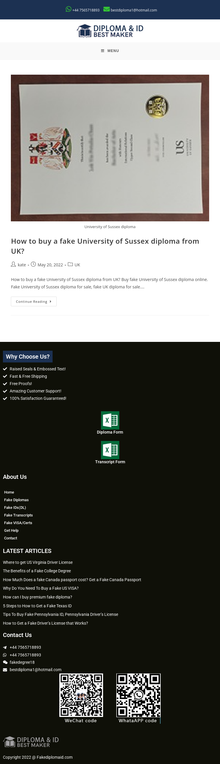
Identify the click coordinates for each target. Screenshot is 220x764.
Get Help (11, 530)
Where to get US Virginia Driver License (38, 562)
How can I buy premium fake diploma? (37, 597)
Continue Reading (36, 300)
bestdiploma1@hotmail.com (134, 10)
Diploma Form (110, 432)
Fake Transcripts (18, 515)
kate (22, 265)
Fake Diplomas (16, 500)
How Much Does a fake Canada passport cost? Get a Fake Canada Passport (72, 579)
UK (77, 265)
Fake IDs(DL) (15, 507)
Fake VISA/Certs (18, 523)
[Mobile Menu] (110, 51)
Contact (10, 538)
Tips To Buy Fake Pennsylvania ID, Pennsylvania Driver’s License (60, 614)
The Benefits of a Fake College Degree (37, 571)
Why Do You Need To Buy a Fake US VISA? (41, 588)
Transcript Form (110, 461)
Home (9, 492)
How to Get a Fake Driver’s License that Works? (45, 623)
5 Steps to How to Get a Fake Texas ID (37, 605)
